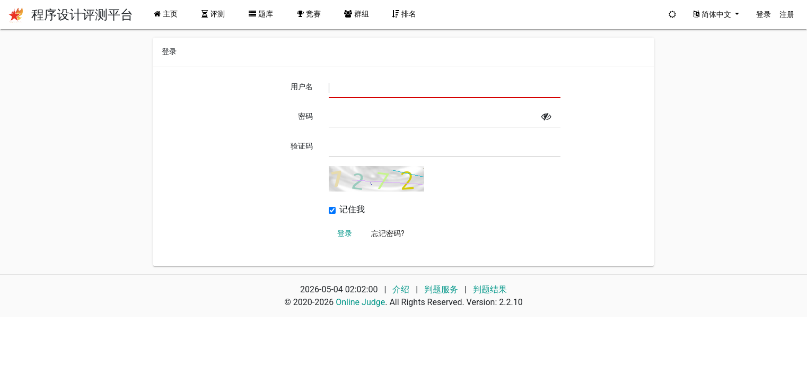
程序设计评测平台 (82, 14)
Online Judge (360, 302)
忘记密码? (388, 233)
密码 (305, 116)
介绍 (400, 289)
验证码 (302, 146)
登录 (763, 14)
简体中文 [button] (713, 14)
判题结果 (490, 289)
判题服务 (442, 289)
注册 (786, 14)
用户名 (302, 86)
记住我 (352, 209)
